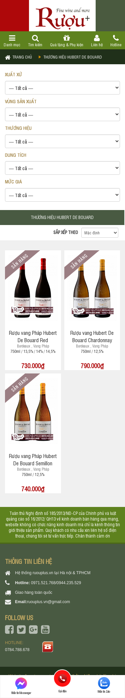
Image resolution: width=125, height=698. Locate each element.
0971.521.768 (43, 583)
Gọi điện (62, 678)
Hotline (115, 41)
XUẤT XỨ (13, 74)
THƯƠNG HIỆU (18, 127)
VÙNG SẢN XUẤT (21, 101)
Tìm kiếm (35, 41)
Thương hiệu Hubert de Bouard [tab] (62, 217)
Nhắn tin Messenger (21, 686)
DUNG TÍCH (15, 154)
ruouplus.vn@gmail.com (48, 601)
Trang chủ (22, 57)
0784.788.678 (17, 649)
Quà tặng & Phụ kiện (66, 41)
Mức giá (13, 181)
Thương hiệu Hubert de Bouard (72, 57)
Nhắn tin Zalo (104, 685)
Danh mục (12, 41)
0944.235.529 (69, 583)
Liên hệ (96, 41)
